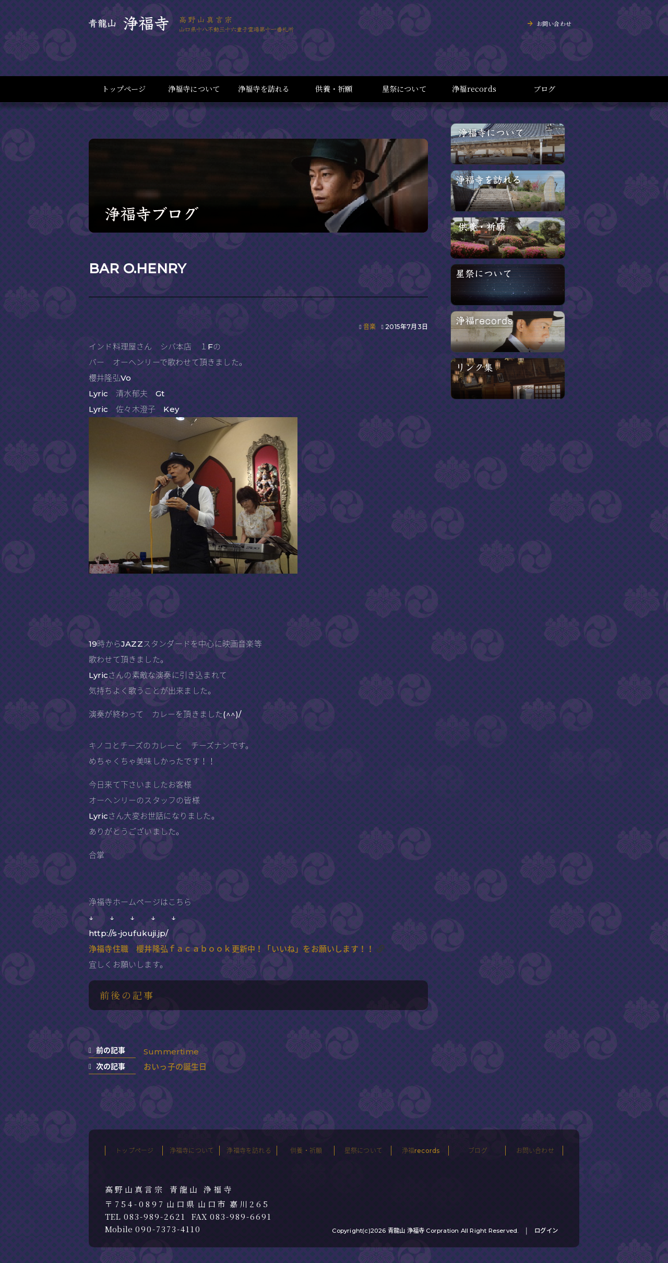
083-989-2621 (155, 1216)
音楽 (369, 327)
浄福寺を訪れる (264, 88)
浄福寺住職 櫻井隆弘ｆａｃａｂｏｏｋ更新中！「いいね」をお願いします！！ (231, 949)
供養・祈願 (333, 88)
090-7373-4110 (168, 1229)
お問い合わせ (553, 23)
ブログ (544, 88)
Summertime (171, 1051)
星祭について (404, 88)
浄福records (474, 88)
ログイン (546, 1230)
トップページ (124, 88)
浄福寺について (194, 88)
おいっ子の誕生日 (175, 1067)
